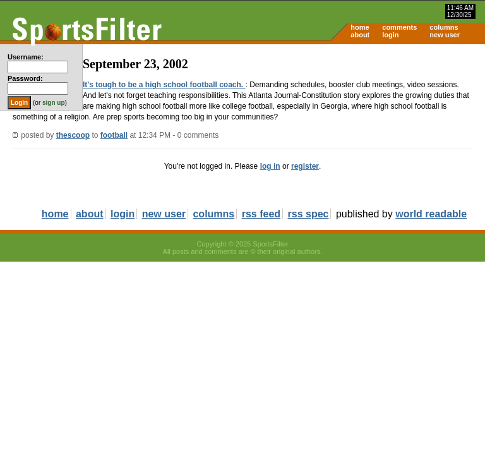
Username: (26, 57)
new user (444, 35)
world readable (431, 214)
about (359, 35)
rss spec (308, 214)
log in (270, 166)
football (114, 135)
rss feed (261, 214)
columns (443, 27)
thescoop (73, 135)
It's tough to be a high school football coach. (164, 84)
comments (399, 27)
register (305, 166)
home (359, 27)
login (390, 35)
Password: (25, 78)
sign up (53, 102)
